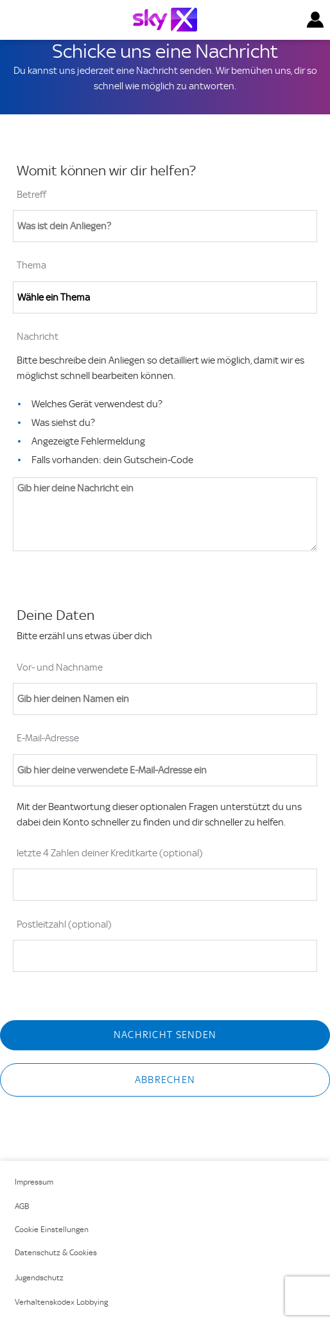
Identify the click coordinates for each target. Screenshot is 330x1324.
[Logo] (165, 19)
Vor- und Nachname (60, 667)
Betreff (31, 194)
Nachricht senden (165, 1035)
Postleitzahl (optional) (64, 924)
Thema (31, 265)
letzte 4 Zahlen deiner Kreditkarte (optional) (110, 853)
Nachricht (37, 336)
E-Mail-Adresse (48, 738)
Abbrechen (165, 1080)
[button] (315, 20)
